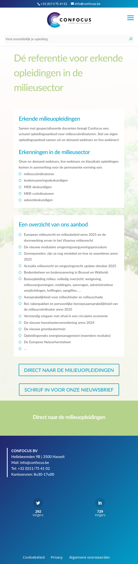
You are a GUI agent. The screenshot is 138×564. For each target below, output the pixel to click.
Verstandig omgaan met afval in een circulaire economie (66, 316)
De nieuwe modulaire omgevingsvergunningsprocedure (65, 247)
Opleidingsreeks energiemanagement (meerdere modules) (67, 335)
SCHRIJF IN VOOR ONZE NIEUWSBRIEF (68, 390)
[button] (130, 17)
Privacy (57, 557)
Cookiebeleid (34, 557)
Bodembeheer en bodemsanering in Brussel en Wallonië (66, 272)
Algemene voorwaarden (89, 557)
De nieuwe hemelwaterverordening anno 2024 (59, 322)
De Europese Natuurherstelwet (47, 342)
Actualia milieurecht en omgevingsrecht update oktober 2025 (70, 266)
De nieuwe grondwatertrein (45, 329)
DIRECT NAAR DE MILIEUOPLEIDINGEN (69, 370)
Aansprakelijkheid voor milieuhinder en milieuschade (63, 297)
